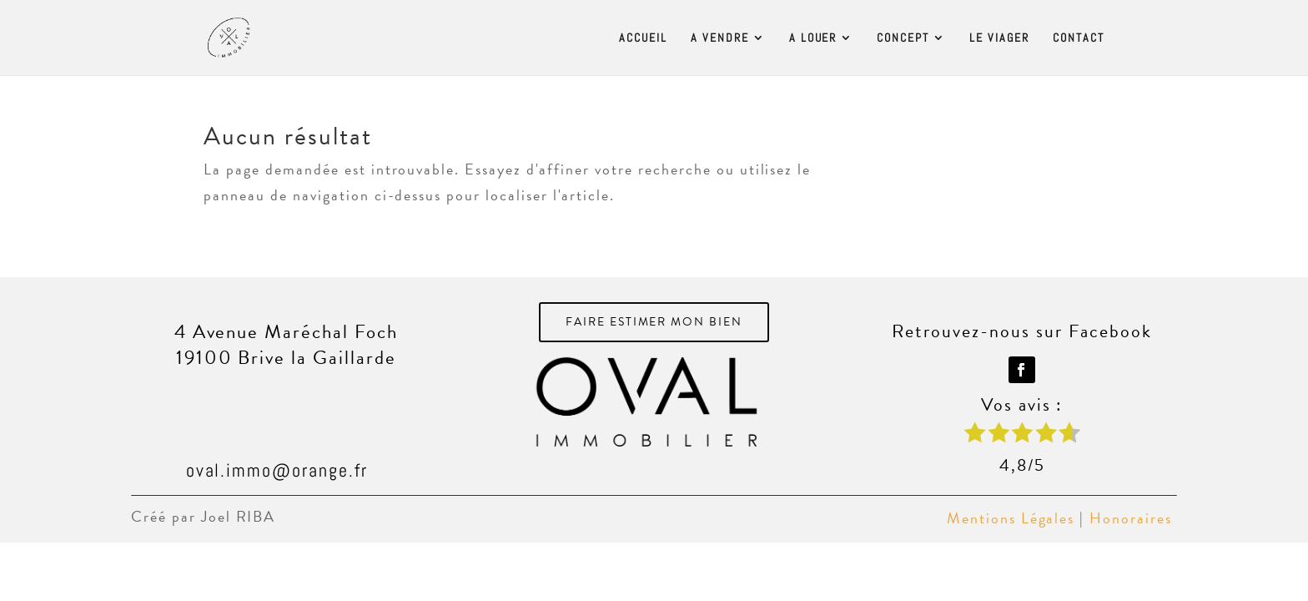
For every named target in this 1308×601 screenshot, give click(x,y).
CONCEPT (903, 38)
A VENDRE (720, 38)
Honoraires (1133, 518)
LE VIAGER (999, 38)
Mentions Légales (1011, 518)
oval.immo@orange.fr (277, 470)
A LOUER (813, 38)
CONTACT (1078, 38)
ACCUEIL (643, 38)
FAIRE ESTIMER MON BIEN (654, 322)
